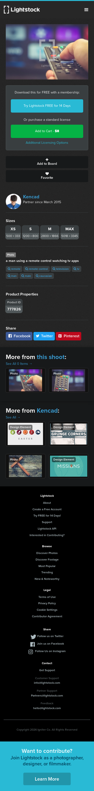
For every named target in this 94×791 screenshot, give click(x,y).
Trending (47, 572)
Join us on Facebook (50, 643)
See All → (13, 417)
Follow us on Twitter (50, 636)
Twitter (44, 336)
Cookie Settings (47, 610)
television (61, 269)
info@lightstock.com (47, 683)
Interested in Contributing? (47, 535)
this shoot (51, 356)
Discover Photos (47, 553)
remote (14, 269)
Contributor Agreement (47, 616)
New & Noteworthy (47, 579)
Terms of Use (47, 597)
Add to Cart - (47, 131)
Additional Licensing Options (47, 142)
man (12, 276)
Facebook (19, 336)
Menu (86, 10)
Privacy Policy (47, 603)
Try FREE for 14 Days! (47, 515)
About (47, 503)
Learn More (47, 779)
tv (76, 269)
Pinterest (68, 336)
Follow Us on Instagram (50, 651)
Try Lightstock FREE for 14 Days (47, 105)
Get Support (47, 670)
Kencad (31, 196)
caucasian (44, 276)
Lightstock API (47, 528)
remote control (36, 269)
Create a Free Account (47, 509)
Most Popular (47, 566)
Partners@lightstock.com (47, 695)
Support (47, 522)
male (26, 276)
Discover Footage (47, 559)
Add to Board (47, 162)
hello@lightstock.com (47, 708)
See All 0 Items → (19, 363)
